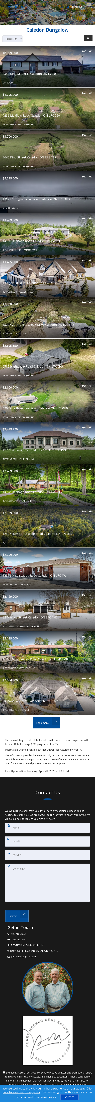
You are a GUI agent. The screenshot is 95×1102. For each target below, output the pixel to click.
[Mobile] (47, 855)
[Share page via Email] (22, 6)
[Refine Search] (88, 38)
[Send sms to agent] (9, 6)
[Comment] (47, 883)
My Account (75, 6)
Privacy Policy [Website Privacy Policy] (79, 1084)
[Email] (47, 841)
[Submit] (17, 916)
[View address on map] (47, 951)
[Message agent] (47, 940)
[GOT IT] (69, 1097)
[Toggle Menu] (89, 4)
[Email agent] (16, 6)
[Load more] (46, 722)
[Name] (47, 828)
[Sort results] (12, 38)
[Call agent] (3, 6)
